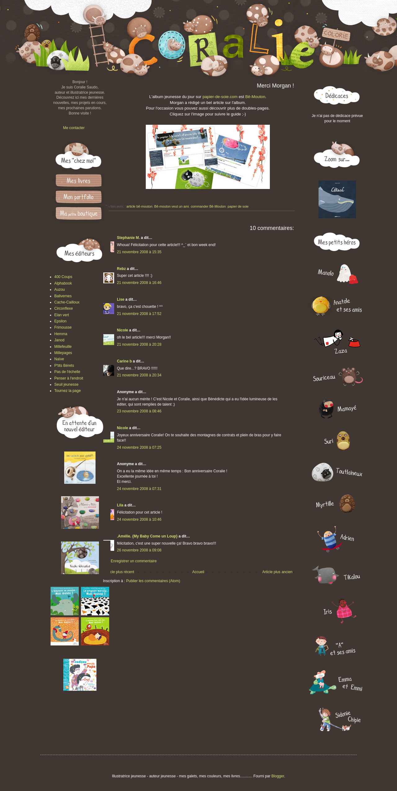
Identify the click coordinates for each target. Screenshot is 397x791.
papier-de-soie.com (220, 96)
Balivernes (63, 296)
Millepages (63, 353)
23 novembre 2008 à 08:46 (139, 411)
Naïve (59, 359)
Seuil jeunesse (66, 384)
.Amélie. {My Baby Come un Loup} (147, 536)
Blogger (277, 776)
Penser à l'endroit (68, 378)
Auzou (59, 289)
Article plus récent (119, 572)
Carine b (124, 361)
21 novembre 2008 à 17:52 (139, 314)
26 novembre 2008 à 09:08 (139, 550)
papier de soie (238, 206)
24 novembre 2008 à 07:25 (139, 447)
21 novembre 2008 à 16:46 (139, 283)
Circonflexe (63, 308)
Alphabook (63, 283)
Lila (120, 505)
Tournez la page (67, 391)
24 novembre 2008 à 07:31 (139, 489)
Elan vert (61, 315)
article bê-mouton (139, 206)
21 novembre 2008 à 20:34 (139, 375)
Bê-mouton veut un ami (171, 206)
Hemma (60, 334)
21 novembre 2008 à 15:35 (139, 252)
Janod (59, 340)
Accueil (198, 572)
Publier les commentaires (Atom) (153, 581)
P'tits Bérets (64, 365)
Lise (120, 299)
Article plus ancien (277, 572)
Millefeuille (63, 346)
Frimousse (63, 327)
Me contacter (73, 128)
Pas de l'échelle (67, 372)
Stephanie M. (128, 238)
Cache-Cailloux (66, 302)
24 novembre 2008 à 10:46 (139, 519)
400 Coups (63, 277)
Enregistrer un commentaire (134, 561)
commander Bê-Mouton (208, 206)
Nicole (122, 330)
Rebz (121, 269)
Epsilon (60, 321)
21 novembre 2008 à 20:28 (139, 344)
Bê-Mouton (255, 96)
